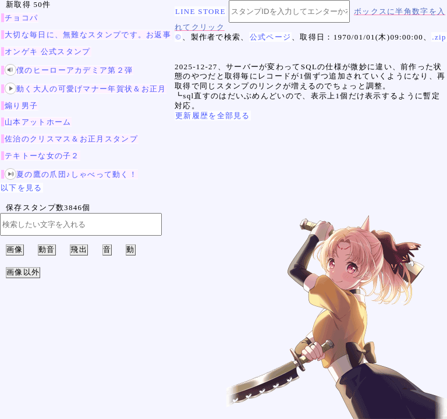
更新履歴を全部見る (212, 115)
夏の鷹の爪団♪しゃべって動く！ (71, 174)
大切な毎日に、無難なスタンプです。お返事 (88, 34)
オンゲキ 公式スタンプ (48, 51)
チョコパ (21, 17)
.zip (439, 37)
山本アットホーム (38, 122)
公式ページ (271, 37)
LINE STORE (200, 11)
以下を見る (21, 187)
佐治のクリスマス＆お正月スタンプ (71, 138)
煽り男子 (21, 105)
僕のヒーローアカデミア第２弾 (69, 70)
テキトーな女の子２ (42, 155)
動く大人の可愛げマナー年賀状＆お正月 (85, 89)
